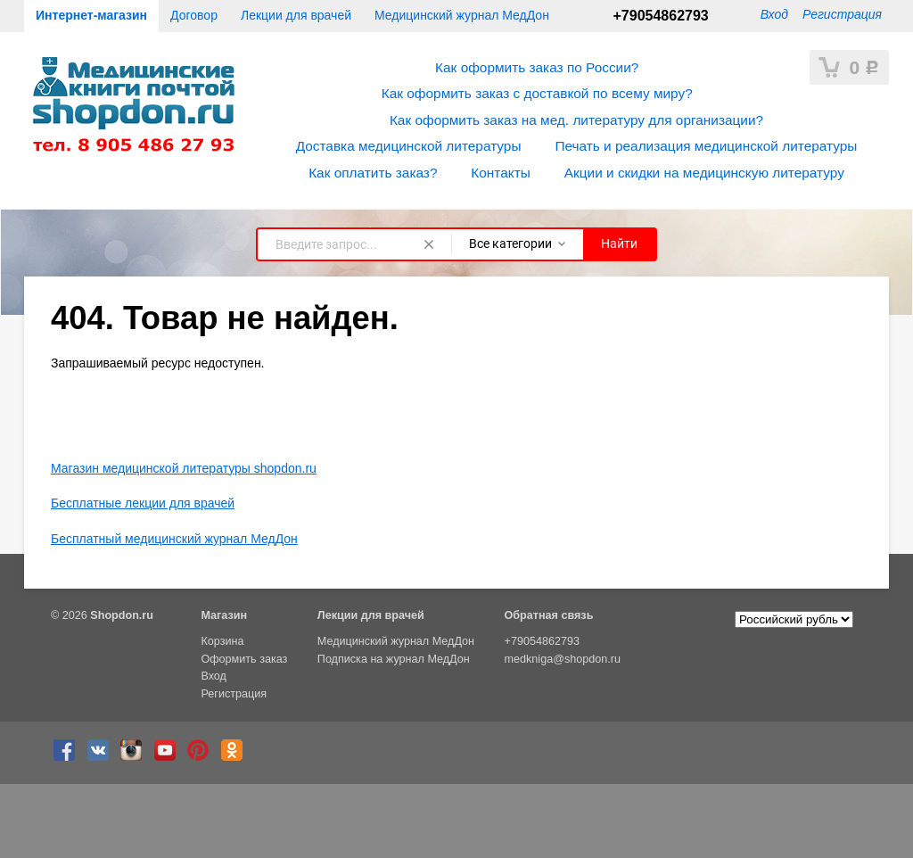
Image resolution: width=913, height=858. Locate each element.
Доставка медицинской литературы (409, 145)
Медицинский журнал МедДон (461, 15)
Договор (194, 15)
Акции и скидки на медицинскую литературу (704, 172)
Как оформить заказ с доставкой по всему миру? (537, 93)
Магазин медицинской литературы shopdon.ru (184, 468)
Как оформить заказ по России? (536, 67)
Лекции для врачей (296, 15)
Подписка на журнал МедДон (393, 659)
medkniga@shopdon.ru (563, 659)
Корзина (222, 641)
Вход (774, 14)
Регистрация (842, 14)
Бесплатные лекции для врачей (142, 503)
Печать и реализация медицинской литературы (706, 145)
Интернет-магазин (91, 15)
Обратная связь (549, 615)
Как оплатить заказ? (372, 172)
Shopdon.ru (121, 615)
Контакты (500, 172)
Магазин (224, 615)
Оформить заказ (244, 659)
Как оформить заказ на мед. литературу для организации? (576, 120)
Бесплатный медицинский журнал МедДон (174, 539)
